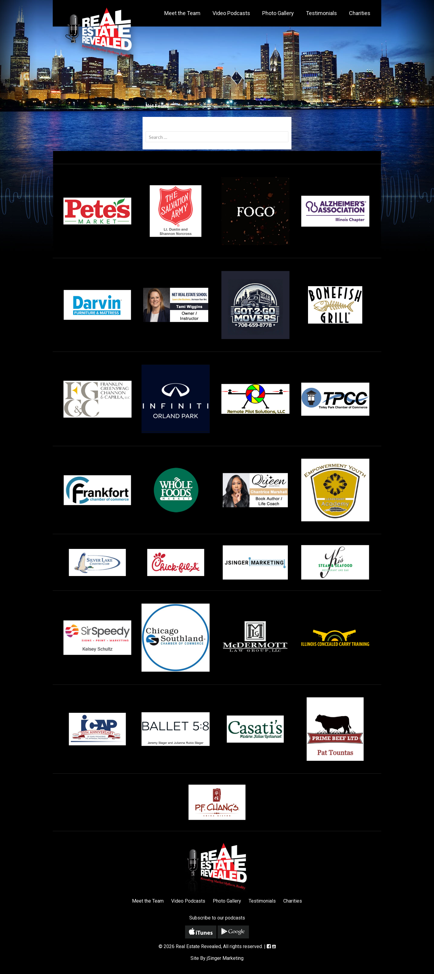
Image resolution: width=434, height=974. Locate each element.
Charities (359, 13)
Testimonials (321, 13)
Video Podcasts (231, 13)
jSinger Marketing (225, 958)
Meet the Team (182, 13)
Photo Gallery (278, 13)
